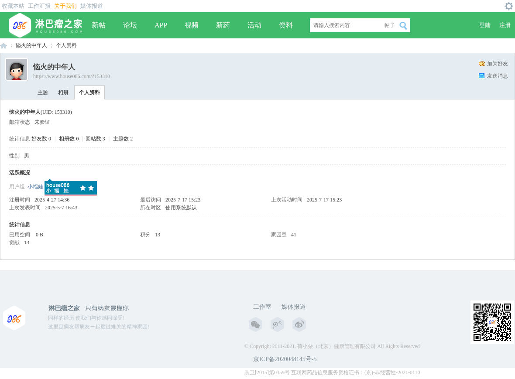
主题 (43, 92)
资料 (286, 25)
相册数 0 (69, 139)
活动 (254, 25)
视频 (192, 25)
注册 (505, 25)
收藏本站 (13, 6)
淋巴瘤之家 (3, 45)
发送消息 (497, 76)
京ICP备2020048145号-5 (284, 359)
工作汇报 (39, 6)
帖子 (390, 25)
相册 (63, 92)
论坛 (130, 25)
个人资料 (89, 92)
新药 (223, 25)
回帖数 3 (95, 139)
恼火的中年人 (31, 45)
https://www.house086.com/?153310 (71, 76)
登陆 (485, 25)
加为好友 (497, 64)
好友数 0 (41, 139)
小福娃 (35, 187)
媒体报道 (91, 6)
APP (160, 25)
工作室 (262, 307)
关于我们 (65, 6)
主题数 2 (123, 139)
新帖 (99, 25)
